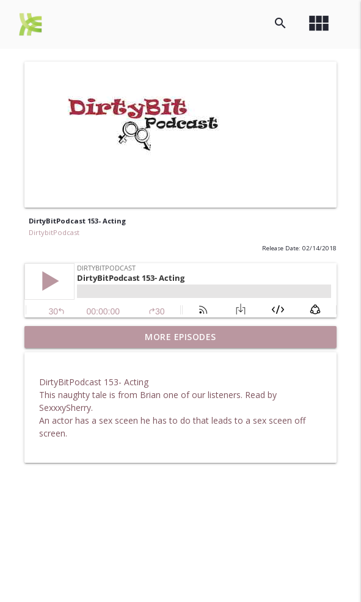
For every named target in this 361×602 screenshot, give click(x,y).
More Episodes (180, 337)
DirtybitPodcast (54, 232)
